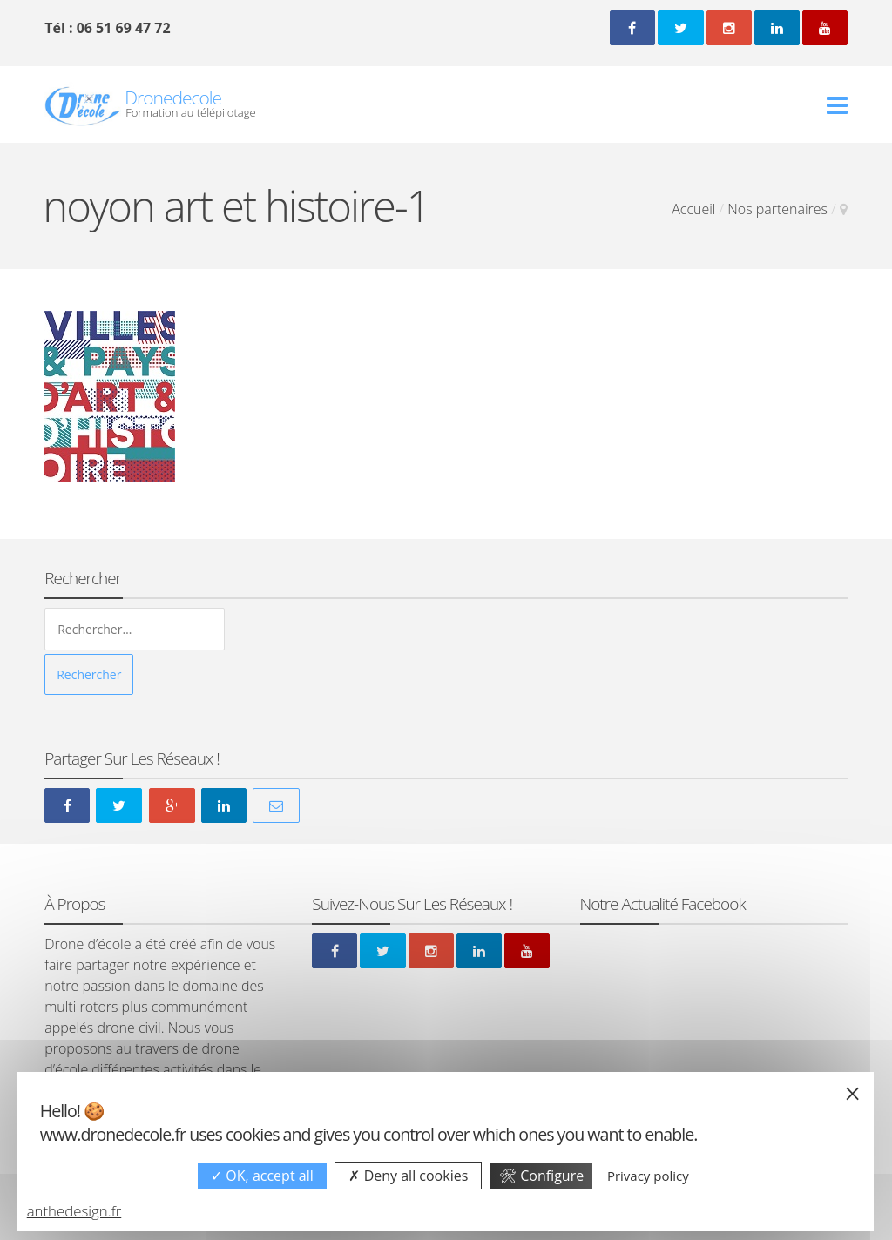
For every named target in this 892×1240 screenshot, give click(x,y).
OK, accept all (262, 1175)
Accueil (693, 209)
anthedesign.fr (74, 1211)
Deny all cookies (408, 1175)
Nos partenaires (777, 209)
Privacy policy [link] (648, 1175)
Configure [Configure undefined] (541, 1175)
